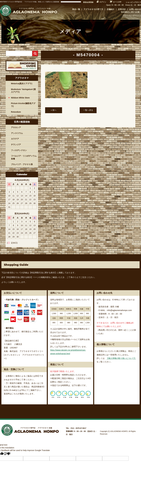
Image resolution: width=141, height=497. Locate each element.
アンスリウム (17, 133)
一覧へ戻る (88, 110)
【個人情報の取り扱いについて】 (121, 358)
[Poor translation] (7, 454)
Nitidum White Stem (20, 98)
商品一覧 (76, 9)
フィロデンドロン (19, 150)
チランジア (16, 144)
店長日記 (122, 9)
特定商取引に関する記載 (130, 12)
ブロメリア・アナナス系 (22, 164)
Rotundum (16, 112)
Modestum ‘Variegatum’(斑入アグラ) (23, 90)
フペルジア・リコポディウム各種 (24, 157)
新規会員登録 (88, 2)
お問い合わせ (135, 9)
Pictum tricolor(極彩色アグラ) (23, 104)
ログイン (102, 2)
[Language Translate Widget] (71, 1)
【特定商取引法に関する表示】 (43, 272)
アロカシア (16, 127)
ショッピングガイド (133, 2)
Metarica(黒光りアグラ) (21, 83)
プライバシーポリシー (131, 15)
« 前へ (53, 110)
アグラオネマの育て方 (93, 9)
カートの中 (117, 2)
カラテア (15, 139)
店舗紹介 (110, 9)
